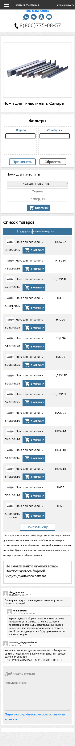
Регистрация (31, 5)
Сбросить (52, 162)
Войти (19, 5)
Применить (22, 162)
